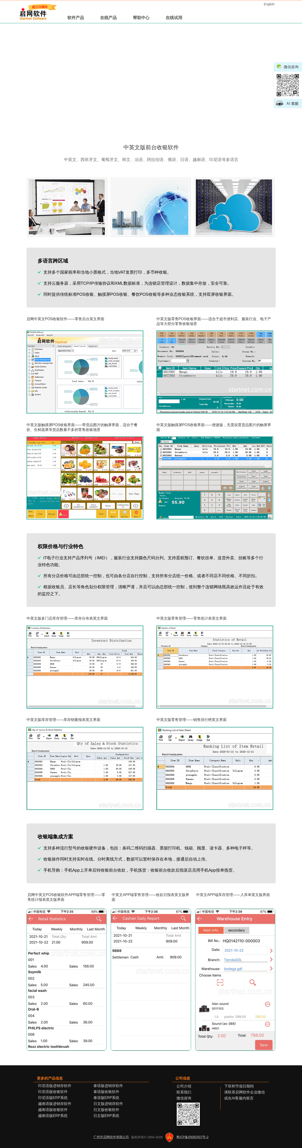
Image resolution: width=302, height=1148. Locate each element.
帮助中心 (141, 17)
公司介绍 (183, 1086)
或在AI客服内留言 (237, 1098)
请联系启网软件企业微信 (242, 1092)
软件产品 (75, 17)
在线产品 (108, 17)
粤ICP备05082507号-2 (192, 1137)
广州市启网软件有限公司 (111, 1137)
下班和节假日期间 (237, 1086)
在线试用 (174, 17)
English (269, 4)
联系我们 (183, 1092)
